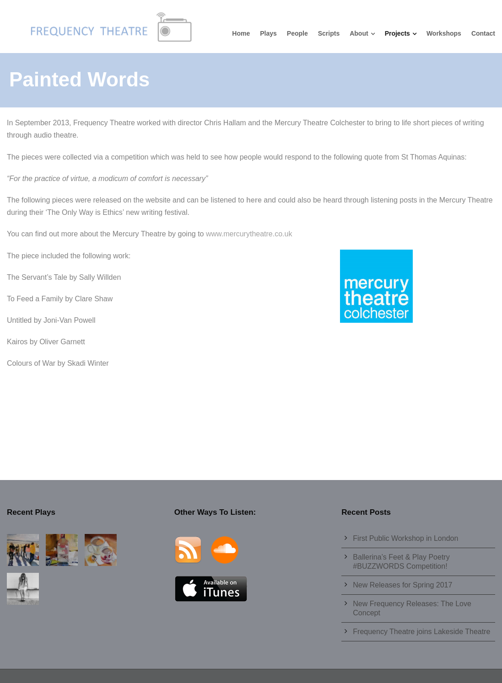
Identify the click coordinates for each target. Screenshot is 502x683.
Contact (483, 33)
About (359, 33)
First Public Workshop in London (405, 538)
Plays (268, 33)
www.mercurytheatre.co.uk (249, 234)
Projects (397, 33)
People (297, 33)
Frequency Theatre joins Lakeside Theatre (421, 631)
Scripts (329, 33)
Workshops (443, 33)
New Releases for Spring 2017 (402, 585)
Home (241, 33)
